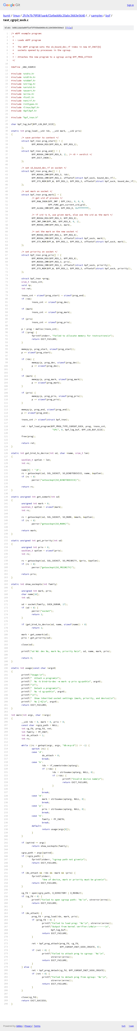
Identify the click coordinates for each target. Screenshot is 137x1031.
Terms (37, 1025)
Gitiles (19, 1025)
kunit (6, 15)
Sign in (130, 5)
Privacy (28, 1025)
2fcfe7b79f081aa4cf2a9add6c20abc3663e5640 (53, 15)
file (69, 27)
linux (16, 15)
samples (97, 15)
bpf (107, 15)
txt (123, 1025)
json (131, 1025)
